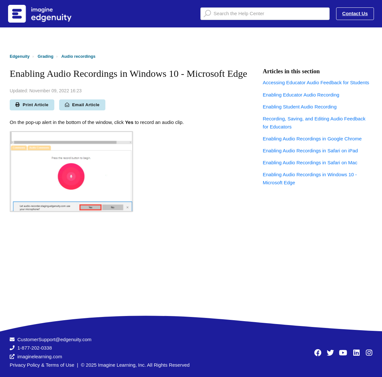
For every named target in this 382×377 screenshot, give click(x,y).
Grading (46, 56)
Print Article (32, 104)
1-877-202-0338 (34, 348)
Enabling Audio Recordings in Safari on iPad (310, 150)
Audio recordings (78, 56)
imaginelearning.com (39, 356)
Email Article (82, 104)
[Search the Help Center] (265, 13)
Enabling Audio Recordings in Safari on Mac (310, 162)
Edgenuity (20, 56)
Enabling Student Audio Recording (300, 106)
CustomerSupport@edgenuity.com (54, 339)
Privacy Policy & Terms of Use (42, 365)
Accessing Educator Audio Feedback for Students (316, 82)
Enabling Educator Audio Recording (301, 94)
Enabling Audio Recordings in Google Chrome (312, 138)
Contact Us (355, 13)
